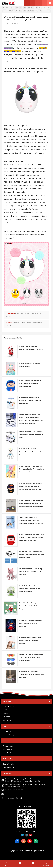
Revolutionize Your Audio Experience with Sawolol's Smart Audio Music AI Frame (31, 435)
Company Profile (8, 706)
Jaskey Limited (15, 798)
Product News (8, 746)
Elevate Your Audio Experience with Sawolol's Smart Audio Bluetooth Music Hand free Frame (32, 554)
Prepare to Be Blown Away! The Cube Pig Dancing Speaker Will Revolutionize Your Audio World (31, 469)
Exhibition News (8, 753)
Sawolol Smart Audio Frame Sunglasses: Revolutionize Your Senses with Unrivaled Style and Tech (31, 520)
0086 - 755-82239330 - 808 (14, 790)
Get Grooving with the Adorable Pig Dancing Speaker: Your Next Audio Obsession (30, 572)
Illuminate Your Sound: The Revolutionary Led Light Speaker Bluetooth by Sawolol (29, 589)
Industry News (20, 7)
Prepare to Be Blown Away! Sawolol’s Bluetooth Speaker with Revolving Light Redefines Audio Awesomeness (31, 503)
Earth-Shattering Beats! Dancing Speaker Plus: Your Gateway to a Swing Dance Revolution (31, 452)
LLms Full (33, 831)
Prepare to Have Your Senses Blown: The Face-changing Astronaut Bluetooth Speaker (31, 383)
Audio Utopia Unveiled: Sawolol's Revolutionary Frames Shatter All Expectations (30, 400)
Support (6, 713)
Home (6, 7)
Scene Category (8, 735)
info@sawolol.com (11, 794)
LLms (26, 831)
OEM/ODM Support (9, 767)
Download (6, 717)
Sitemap (19, 831)
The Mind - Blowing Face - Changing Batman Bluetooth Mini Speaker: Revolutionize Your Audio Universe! (30, 486)
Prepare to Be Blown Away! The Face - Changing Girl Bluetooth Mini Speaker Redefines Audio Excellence (31, 537)
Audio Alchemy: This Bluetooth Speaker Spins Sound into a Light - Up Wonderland (31, 674)
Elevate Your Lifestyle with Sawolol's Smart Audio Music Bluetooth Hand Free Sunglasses (31, 657)
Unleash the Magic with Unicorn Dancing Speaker (29, 364)
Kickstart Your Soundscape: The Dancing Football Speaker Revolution (31, 347)
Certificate (6, 710)
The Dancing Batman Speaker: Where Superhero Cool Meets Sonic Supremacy (31, 623)
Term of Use (7, 720)
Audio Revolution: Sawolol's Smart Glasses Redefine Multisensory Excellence (30, 640)
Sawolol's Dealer (8, 764)
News (12, 7)
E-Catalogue (7, 731)
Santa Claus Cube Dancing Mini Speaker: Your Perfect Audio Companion (29, 606)
